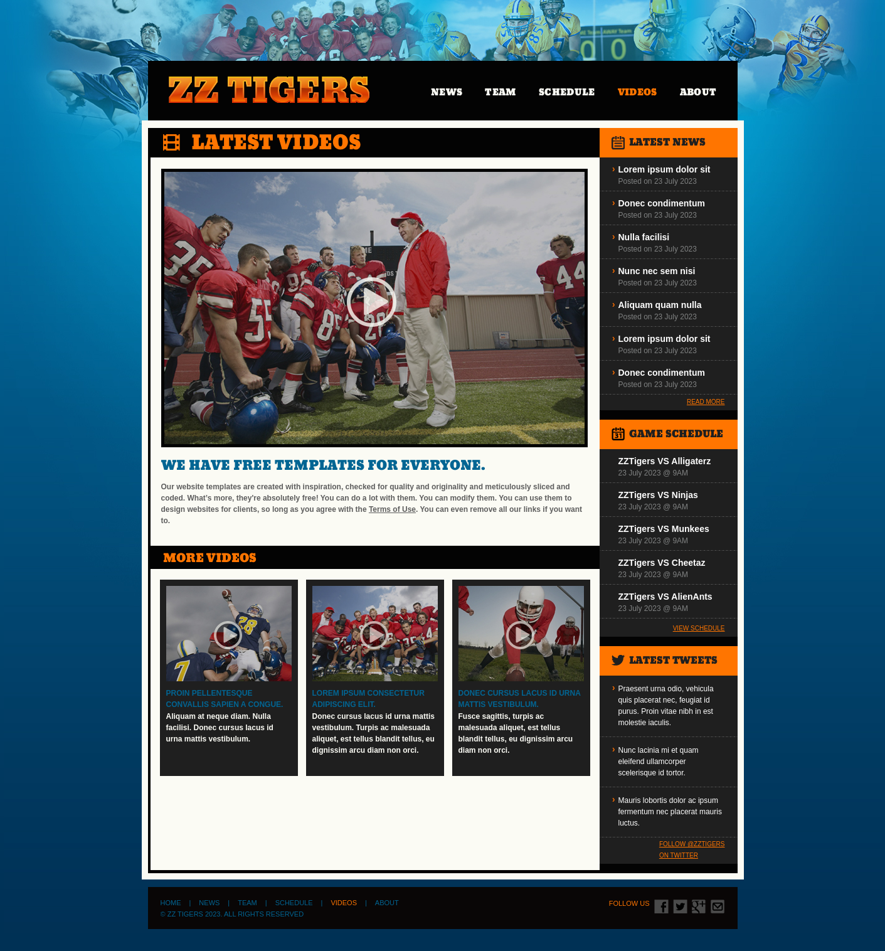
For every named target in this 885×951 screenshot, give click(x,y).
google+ (699, 906)
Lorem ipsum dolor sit (664, 169)
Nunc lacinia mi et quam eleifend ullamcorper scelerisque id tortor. (658, 761)
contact (718, 906)
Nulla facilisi (644, 237)
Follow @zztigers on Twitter (692, 850)
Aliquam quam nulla (660, 305)
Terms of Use (392, 509)
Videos (637, 91)
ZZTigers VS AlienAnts (665, 597)
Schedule (567, 91)
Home (171, 902)
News (446, 91)
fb (661, 906)
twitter (680, 906)
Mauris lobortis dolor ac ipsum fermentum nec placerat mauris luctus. (670, 811)
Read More (706, 401)
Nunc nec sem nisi (657, 271)
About (698, 91)
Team (500, 91)
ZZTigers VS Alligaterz (664, 461)
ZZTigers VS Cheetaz (662, 563)
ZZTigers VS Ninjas (658, 495)
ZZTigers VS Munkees (663, 529)
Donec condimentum (661, 203)
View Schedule (699, 628)
